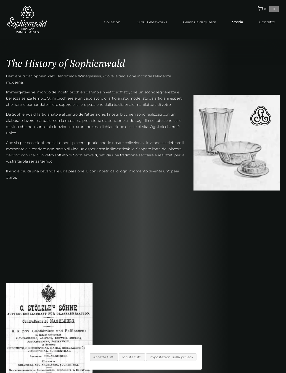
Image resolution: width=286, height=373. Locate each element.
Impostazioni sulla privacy (171, 357)
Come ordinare (89, 337)
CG (137, 337)
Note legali (144, 343)
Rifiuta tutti (132, 357)
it (274, 9)
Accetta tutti (103, 357)
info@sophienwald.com (253, 330)
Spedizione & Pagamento (99, 343)
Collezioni (112, 22)
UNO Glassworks (152, 22)
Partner (83, 350)
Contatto (267, 22)
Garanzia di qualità (199, 22)
